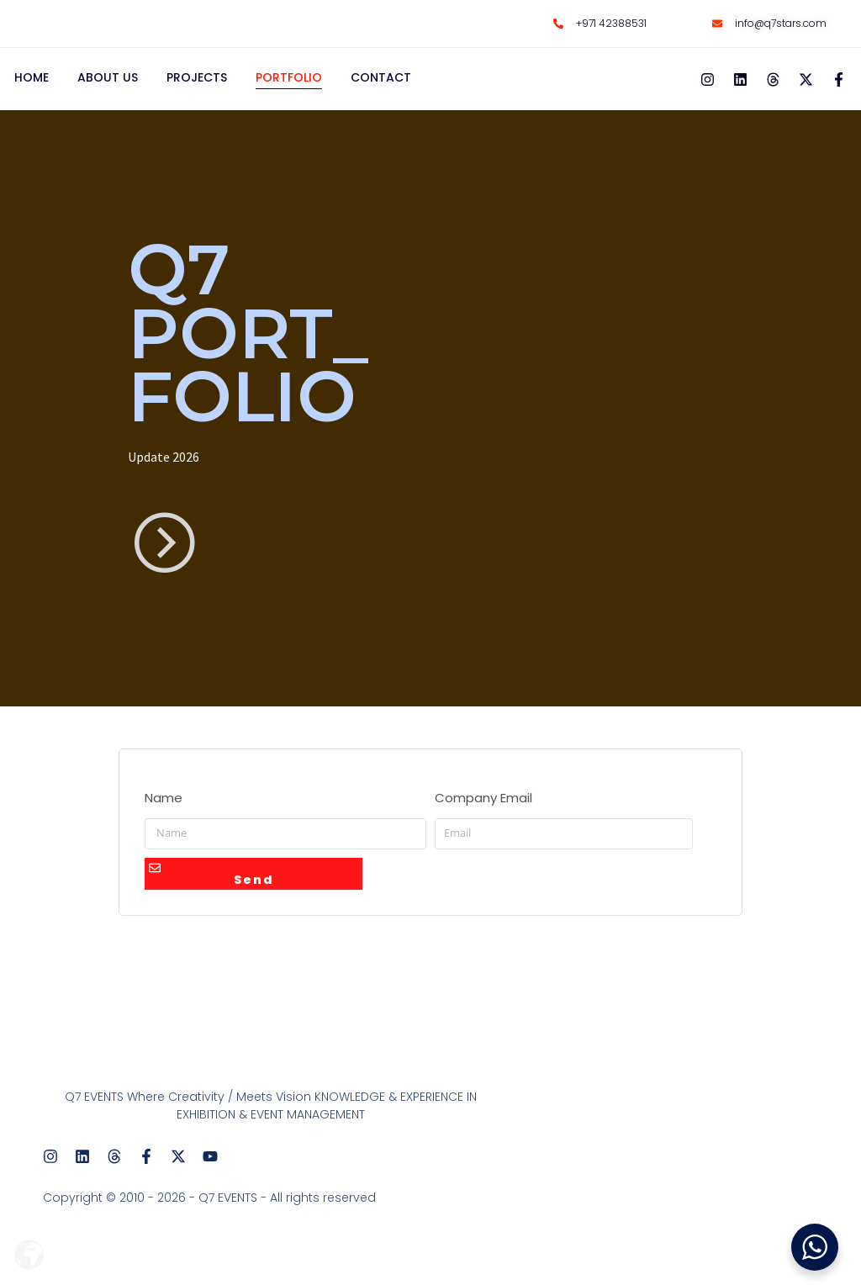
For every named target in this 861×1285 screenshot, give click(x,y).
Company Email (483, 806)
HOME (31, 85)
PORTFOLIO (289, 85)
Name (163, 806)
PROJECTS (196, 85)
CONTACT (381, 85)
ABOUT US (107, 85)
